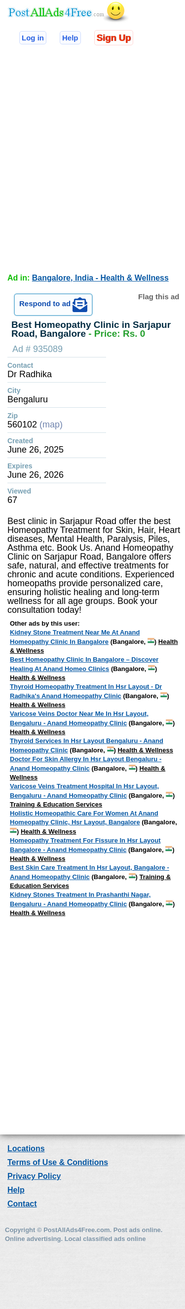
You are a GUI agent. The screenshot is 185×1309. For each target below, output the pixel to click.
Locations (26, 1148)
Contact (22, 1204)
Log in (33, 38)
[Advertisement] (92, 157)
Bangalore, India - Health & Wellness (100, 278)
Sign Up (114, 38)
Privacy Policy (34, 1176)
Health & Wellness (37, 677)
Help (70, 38)
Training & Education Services (56, 804)
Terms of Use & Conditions (57, 1162)
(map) (51, 424)
